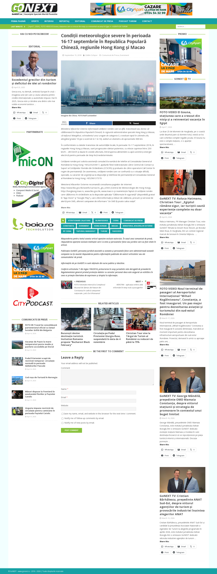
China (115, 220)
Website (64, 405)
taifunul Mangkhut (85, 231)
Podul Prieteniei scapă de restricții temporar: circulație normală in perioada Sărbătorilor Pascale (40, 362)
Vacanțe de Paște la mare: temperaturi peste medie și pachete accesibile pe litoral (39, 344)
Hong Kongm (100, 226)
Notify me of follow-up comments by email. (84, 418)
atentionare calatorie (79, 220)
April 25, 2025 (19, 87)
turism (104, 231)
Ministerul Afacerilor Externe (138, 226)
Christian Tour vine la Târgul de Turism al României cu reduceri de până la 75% (139, 337)
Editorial (80, 21)
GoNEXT (73, 251)
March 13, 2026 (168, 518)
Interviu (49, 21)
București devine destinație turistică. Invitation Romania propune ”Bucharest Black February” (75, 339)
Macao (115, 226)
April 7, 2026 (167, 127)
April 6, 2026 (31, 333)
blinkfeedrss (101, 220)
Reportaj (64, 21)
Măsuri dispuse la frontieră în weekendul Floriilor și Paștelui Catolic (40, 394)
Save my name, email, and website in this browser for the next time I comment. (100, 413)
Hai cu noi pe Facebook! (34, 34)
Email (63, 397)
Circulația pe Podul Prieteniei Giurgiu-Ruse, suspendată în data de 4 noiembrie (107, 337)
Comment (65, 368)
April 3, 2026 (31, 400)
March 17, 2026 (168, 318)
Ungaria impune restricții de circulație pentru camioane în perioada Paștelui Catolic (40, 410)
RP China (67, 231)
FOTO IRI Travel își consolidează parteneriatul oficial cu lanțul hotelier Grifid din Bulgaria (41, 327)
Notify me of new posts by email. (79, 422)
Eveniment (124, 55)
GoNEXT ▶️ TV (182, 78)
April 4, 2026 (31, 381)
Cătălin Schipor (91, 55)
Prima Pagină (18, 21)
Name (64, 389)
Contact (147, 21)
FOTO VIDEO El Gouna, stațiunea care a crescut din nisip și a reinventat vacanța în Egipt (182, 117)
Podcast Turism (127, 21)
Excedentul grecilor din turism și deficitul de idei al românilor (34, 81)
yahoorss (117, 231)
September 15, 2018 (73, 55)
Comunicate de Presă (35, 319)
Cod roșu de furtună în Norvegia (41, 377)
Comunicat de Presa (102, 21)
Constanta (68, 226)
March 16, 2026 (168, 418)
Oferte (35, 21)
